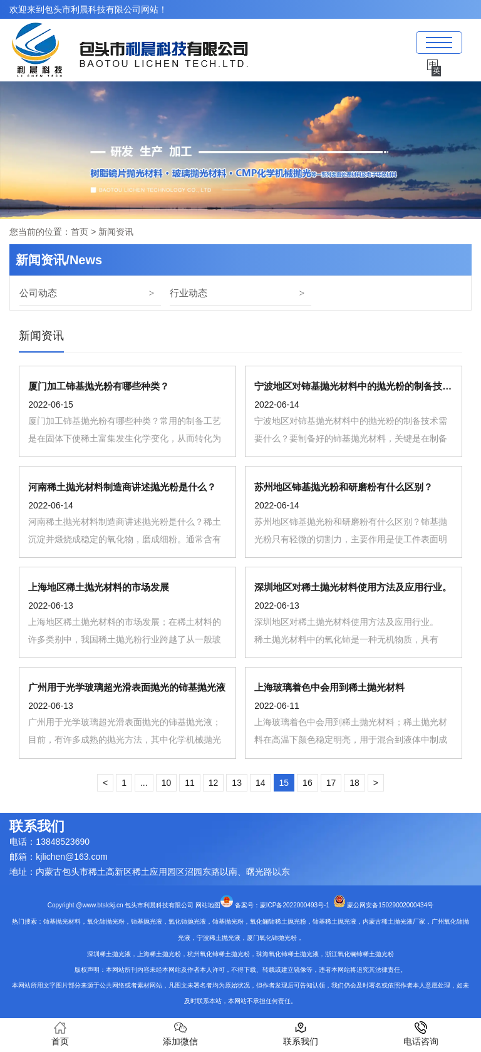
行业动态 (188, 292)
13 (237, 783)
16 (308, 783)
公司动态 (38, 292)
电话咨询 (420, 1033)
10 (167, 783)
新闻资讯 (41, 335)
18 (354, 783)
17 (331, 783)
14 (261, 783)
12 (214, 783)
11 (190, 783)
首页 (79, 232)
